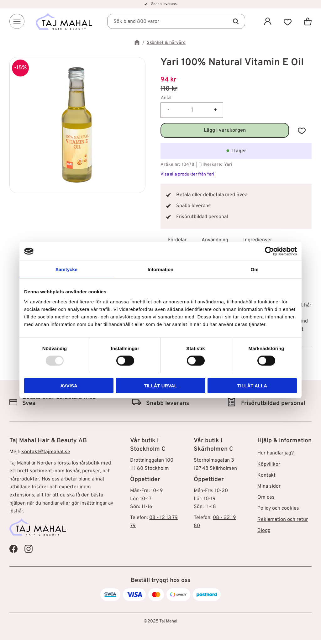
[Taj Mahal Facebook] (13, 548)
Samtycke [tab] (66, 269)
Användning (215, 240)
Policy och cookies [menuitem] (278, 508)
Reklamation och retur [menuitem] (282, 520)
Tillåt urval (160, 385)
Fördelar (177, 240)
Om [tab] (254, 269)
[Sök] (236, 21)
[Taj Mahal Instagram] (28, 548)
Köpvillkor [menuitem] (268, 464)
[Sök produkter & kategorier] (176, 21)
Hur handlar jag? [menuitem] (275, 453)
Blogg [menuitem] (264, 530)
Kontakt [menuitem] (266, 475)
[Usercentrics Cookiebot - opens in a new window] (269, 251)
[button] (287, 21)
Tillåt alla (252, 385)
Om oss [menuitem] (266, 497)
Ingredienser (257, 240)
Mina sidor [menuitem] (269, 486)
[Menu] (16, 21)
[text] (236, 80)
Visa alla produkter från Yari (187, 174)
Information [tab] (161, 269)
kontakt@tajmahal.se (45, 452)
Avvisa (68, 385)
